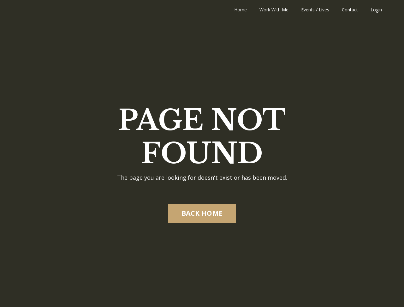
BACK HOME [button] (202, 213)
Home (240, 10)
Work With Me (273, 10)
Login (376, 10)
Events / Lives (315, 10)
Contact (350, 10)
